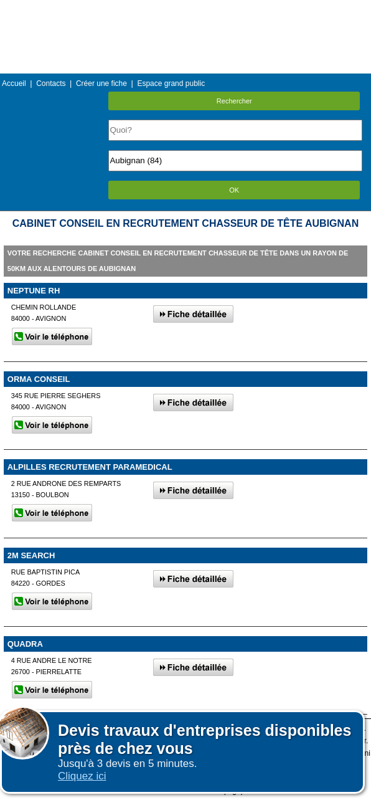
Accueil (14, 83)
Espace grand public (171, 83)
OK (234, 190)
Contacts (50, 83)
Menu (185, 9)
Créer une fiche (101, 83)
